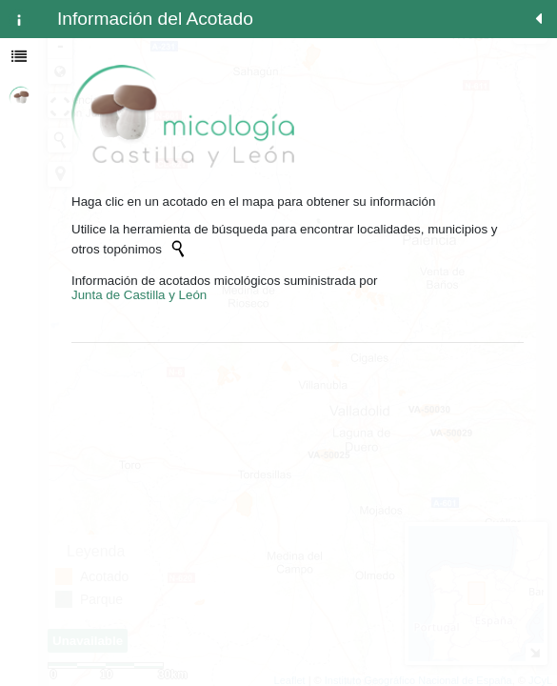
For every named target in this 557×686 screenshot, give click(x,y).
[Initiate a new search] (178, 248)
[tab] (19, 19)
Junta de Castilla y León (139, 295)
